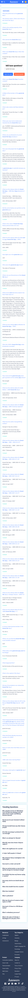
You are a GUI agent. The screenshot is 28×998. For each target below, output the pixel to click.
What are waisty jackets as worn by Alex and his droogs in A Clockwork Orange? (13, 869)
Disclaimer (17, 971)
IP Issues (17, 976)
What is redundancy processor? (11, 912)
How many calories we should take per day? (13, 881)
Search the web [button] (8, 74)
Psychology (17, 949)
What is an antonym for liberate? (11, 838)
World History (18, 943)
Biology (16, 940)
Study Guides (5, 968)
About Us (17, 960)
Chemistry (17, 938)
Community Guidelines (7, 960)
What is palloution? (7, 896)
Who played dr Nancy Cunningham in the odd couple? (13, 858)
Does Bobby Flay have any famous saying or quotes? (13, 875)
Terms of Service (19, 965)
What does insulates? (8, 891)
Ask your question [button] (19, 74)
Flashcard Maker (6, 965)
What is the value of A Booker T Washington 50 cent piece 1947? (11, 917)
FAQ (3, 974)
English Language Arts (20, 946)
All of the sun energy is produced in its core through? (13, 832)
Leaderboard (5, 935)
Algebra (16, 935)
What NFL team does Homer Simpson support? (12, 843)
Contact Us (17, 963)
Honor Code (5, 963)
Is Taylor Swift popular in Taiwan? (11, 853)
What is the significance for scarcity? (12, 849)
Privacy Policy (18, 968)
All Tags (4, 938)
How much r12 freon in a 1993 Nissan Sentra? (12, 907)
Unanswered (5, 940)
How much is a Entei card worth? (11, 864)
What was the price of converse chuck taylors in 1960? (12, 901)
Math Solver (5, 971)
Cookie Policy (18, 974)
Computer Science (19, 952)
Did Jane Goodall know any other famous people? (13, 826)
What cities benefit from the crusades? (13, 886)
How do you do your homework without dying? (13, 820)
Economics (17, 954)
